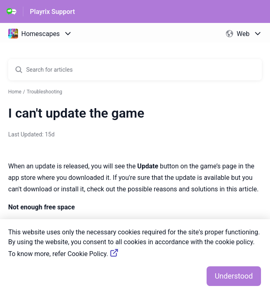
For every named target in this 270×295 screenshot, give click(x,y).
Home (14, 92)
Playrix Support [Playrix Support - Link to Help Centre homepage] (52, 12)
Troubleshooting (44, 92)
